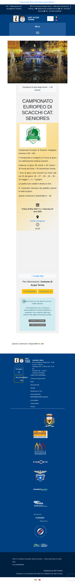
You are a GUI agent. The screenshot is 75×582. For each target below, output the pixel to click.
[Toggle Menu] (37, 33)
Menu (37, 27)
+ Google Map (37, 276)
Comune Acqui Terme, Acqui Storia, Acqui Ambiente (37, 2)
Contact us (19, 370)
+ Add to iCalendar (37, 325)
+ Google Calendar (37, 320)
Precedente (29, 291)
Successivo (45, 291)
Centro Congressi (37, 221)
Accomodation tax (19, 378)
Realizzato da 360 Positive (53, 571)
